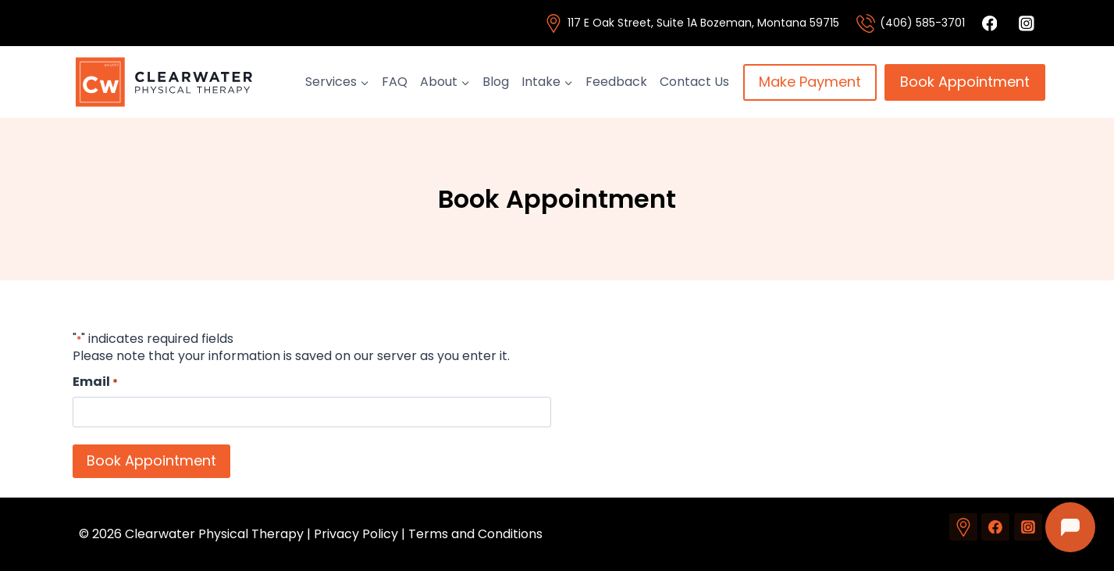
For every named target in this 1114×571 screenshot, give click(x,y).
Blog (495, 82)
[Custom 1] (963, 527)
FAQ (395, 82)
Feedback (616, 82)
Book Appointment (965, 81)
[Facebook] (995, 527)
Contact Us (694, 82)
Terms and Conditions (475, 534)
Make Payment (810, 81)
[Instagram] (1028, 527)
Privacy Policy (356, 534)
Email (95, 382)
